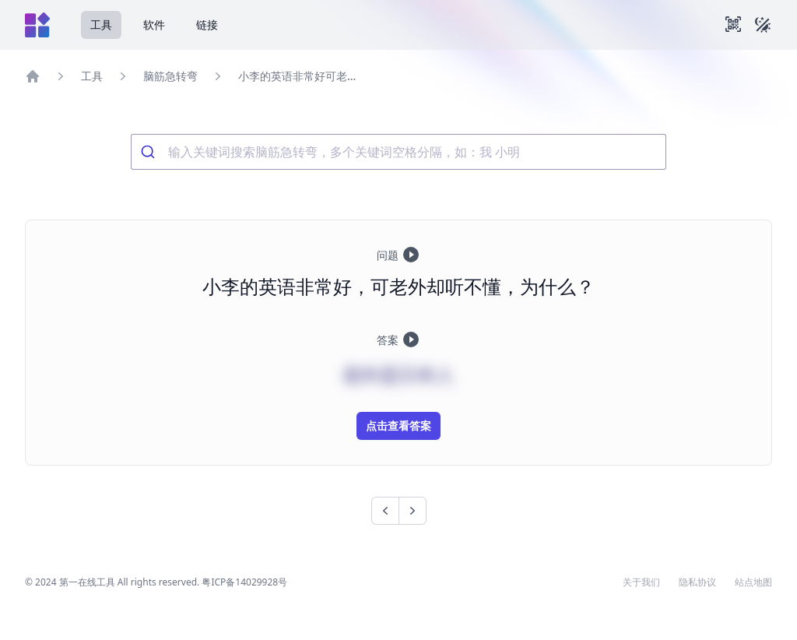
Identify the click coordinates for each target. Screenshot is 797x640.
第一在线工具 (87, 582)
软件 (154, 24)
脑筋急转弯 (170, 76)
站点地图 (753, 582)
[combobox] (398, 152)
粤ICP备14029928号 (244, 582)
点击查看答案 (398, 425)
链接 (207, 24)
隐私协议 (697, 582)
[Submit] (150, 152)
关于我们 (641, 582)
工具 (101, 24)
